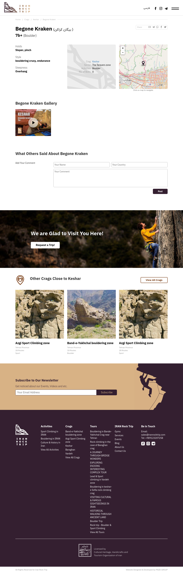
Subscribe (106, 392)
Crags (26, 19)
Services (119, 435)
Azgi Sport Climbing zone (75, 441)
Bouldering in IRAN (50, 439)
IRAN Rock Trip (124, 426)
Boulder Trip (96, 521)
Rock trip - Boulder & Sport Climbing (100, 527)
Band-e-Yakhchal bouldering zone (74, 433)
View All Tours (97, 532)
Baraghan (70, 450)
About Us (119, 447)
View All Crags (153, 280)
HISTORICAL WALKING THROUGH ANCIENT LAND (100, 514)
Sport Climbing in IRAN (49, 433)
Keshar (36, 19)
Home (18, 19)
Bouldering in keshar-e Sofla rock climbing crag (101, 490)
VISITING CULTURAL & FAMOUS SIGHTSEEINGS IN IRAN (100, 502)
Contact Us (120, 451)
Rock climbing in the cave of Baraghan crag (100, 445)
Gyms (118, 431)
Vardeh (69, 453)
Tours (93, 426)
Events (118, 439)
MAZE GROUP (162, 570)
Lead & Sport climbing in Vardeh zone (99, 480)
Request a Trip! (46, 245)
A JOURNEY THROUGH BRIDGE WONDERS (99, 456)
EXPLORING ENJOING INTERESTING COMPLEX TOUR (98, 468)
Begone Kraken (49, 19)
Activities (46, 426)
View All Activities (50, 450)
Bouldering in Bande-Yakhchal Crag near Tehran (101, 435)
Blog (117, 443)
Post (160, 191)
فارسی (146, 8)
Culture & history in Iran (50, 444)
